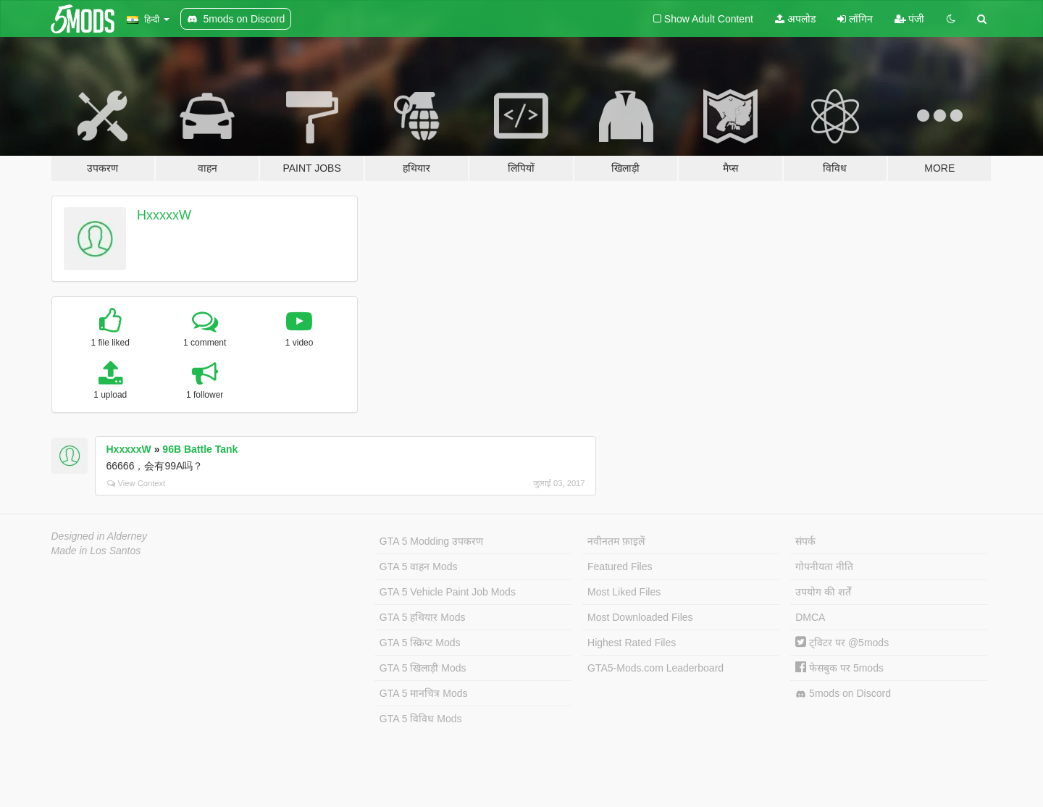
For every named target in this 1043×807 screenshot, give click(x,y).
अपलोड (795, 19)
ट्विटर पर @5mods (842, 642)
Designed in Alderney (99, 536)
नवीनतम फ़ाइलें (616, 541)
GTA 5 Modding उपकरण (431, 541)
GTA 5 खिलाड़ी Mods (423, 668)
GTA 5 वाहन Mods (419, 566)
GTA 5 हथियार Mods (423, 617)
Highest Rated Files (631, 642)
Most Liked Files (624, 592)
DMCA (810, 617)
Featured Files (619, 566)
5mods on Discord (843, 693)
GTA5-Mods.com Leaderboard (655, 668)
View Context (136, 483)
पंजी (910, 19)
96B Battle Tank (200, 449)
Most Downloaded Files (640, 617)
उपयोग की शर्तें (823, 592)
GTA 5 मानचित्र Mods (424, 693)
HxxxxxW (164, 215)
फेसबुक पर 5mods (839, 667)
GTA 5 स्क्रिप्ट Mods (420, 642)
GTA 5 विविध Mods (421, 718)
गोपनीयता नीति (824, 566)
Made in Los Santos (96, 550)
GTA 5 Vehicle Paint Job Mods (448, 592)
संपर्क (805, 541)
